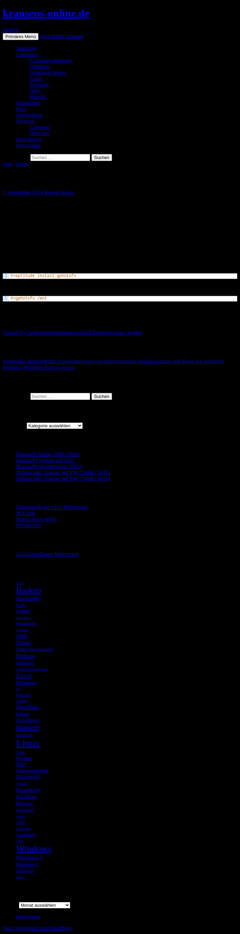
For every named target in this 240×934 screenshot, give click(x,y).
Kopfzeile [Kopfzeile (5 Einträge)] (24, 735)
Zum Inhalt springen (62, 36)
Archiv (10, 905)
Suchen (11, 30)
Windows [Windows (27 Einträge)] (33, 848)
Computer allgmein (51, 60)
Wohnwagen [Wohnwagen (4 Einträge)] (25, 871)
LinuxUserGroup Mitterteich (47, 554)
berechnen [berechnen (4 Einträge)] (23, 618)
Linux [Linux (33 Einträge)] (28, 743)
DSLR (89, 333)
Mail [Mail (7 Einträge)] (21, 764)
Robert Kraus (59, 192)
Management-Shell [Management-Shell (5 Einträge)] (32, 770)
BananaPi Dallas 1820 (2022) (48, 454)
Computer (27, 54)
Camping (40, 127)
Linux (36, 79)
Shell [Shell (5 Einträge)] (20, 822)
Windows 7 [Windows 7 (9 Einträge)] (29, 857)
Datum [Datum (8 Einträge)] (23, 643)
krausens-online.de (46, 13)
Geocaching (29, 115)
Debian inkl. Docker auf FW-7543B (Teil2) (63, 472)
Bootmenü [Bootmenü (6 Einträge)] (26, 623)
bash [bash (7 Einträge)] (21, 605)
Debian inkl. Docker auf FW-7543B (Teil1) (63, 478)
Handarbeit (28, 103)
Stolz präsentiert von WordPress (37, 928)
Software (39, 85)
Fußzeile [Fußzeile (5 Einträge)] (23, 695)
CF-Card (26, 333)
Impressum (28, 145)
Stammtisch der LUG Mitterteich (52, 507)
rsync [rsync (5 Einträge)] (20, 816)
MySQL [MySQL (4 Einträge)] (22, 784)
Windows (40, 66)
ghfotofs (105, 333)
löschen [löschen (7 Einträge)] (24, 758)
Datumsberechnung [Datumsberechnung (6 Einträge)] (34, 649)
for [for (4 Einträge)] (18, 689)
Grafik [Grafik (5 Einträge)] (21, 701)
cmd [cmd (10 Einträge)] (21, 635)
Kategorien (15, 425)
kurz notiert (28, 139)
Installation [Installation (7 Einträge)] (27, 720)
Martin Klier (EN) (35, 519)
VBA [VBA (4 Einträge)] (20, 841)
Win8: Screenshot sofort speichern (60, 361)
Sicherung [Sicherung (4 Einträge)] (23, 829)
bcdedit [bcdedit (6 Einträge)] (23, 611)
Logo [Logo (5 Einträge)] (20, 752)
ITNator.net (28, 525)
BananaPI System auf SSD (45, 460)
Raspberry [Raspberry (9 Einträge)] (28, 789)
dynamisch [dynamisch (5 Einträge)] (25, 663)
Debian (43, 333)
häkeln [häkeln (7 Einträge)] (23, 714)
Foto (21, 109)
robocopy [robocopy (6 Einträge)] (25, 810)
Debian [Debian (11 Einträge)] (25, 655)
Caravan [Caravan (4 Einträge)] (22, 630)
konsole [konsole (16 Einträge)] (28, 727)
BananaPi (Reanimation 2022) (49, 466)
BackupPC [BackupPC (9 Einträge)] (28, 598)
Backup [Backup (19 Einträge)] (28, 590)
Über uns (39, 133)
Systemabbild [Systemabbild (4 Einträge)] (26, 835)
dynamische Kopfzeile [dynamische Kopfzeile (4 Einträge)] (32, 669)
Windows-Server (48, 72)
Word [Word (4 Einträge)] (20, 877)
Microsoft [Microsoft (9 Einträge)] (27, 776)
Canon (10, 333)
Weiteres (25, 121)
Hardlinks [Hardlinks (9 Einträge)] (27, 707)
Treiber (135, 333)
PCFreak (25, 513)
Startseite (26, 48)
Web (34, 91)
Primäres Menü (20, 36)
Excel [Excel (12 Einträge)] (23, 675)
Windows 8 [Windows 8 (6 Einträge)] (27, 864)
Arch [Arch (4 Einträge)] (19, 583)
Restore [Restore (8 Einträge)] (24, 803)
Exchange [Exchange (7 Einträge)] (26, 682)
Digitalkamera (66, 333)
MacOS (38, 97)
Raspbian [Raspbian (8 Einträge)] (26, 796)
